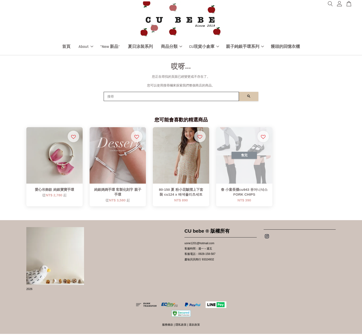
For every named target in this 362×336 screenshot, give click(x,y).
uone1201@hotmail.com (199, 245)
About (85, 47)
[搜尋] (171, 98)
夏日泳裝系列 (140, 47)
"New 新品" (110, 47)
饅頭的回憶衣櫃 (285, 47)
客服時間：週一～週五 (198, 250)
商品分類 (171, 47)
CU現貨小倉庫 (204, 47)
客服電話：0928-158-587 (199, 256)
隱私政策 (181, 326)
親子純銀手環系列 (245, 47)
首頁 (66, 47)
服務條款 (167, 326)
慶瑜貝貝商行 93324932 (199, 261)
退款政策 (194, 326)
